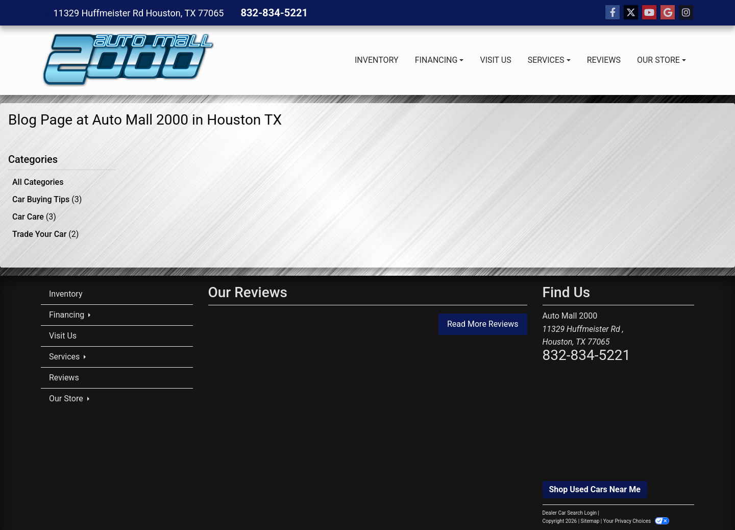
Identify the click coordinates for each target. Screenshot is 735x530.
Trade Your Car (45, 231)
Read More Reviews (483, 320)
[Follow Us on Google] (667, 12)
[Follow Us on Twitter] (631, 12)
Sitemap (590, 517)
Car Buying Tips (47, 198)
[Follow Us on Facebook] (612, 12)
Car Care (34, 215)
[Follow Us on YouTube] (649, 12)
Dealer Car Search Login (570, 509)
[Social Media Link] (686, 12)
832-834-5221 (270, 12)
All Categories (37, 182)
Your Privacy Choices (636, 517)
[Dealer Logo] (127, 60)
